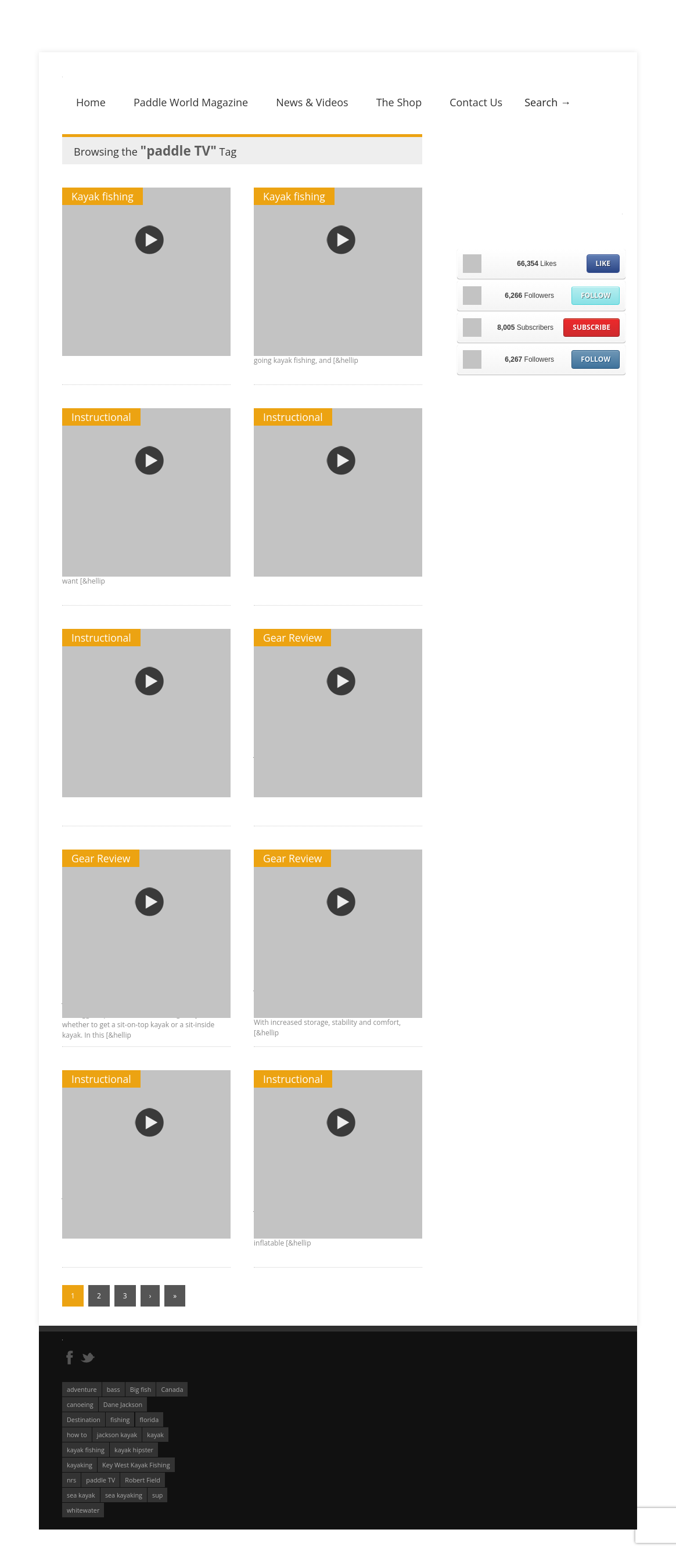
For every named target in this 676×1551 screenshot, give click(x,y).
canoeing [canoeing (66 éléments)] (80, 1404)
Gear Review (292, 638)
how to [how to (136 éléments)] (77, 1434)
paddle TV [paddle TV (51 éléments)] (100, 1480)
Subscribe (591, 327)
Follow (595, 295)
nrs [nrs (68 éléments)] (71, 1480)
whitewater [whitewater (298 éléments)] (83, 1510)
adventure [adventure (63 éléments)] (82, 1389)
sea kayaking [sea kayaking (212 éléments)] (123, 1495)
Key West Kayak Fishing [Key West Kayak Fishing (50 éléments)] (136, 1464)
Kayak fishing (102, 196)
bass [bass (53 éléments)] (113, 1389)
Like (603, 263)
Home (91, 102)
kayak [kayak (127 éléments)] (155, 1434)
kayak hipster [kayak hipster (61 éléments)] (133, 1449)
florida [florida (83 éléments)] (149, 1419)
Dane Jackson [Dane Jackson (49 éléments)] (122, 1404)
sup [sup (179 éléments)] (157, 1495)
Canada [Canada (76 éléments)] (172, 1389)
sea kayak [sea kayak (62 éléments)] (81, 1495)
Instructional (101, 417)
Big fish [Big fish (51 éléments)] (141, 1389)
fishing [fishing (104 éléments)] (120, 1419)
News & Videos (312, 102)
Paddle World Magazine (191, 102)
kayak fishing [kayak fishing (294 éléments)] (86, 1449)
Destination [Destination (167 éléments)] (83, 1419)
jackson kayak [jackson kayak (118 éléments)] (117, 1434)
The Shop (399, 102)
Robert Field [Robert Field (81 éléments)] (142, 1480)
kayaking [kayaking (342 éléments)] (79, 1464)
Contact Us (476, 102)
